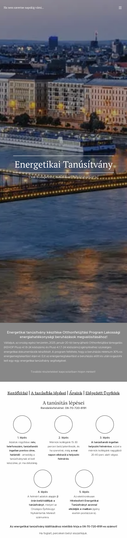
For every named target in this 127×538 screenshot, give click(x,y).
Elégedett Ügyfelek (102, 393)
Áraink (75, 393)
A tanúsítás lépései (48, 393)
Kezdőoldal (17, 393)
